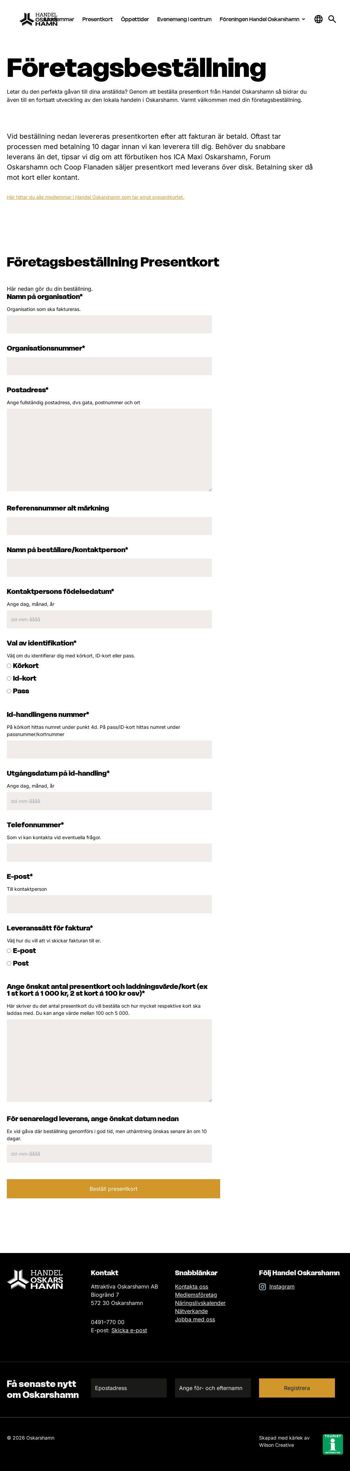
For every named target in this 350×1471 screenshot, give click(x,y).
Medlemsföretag (196, 1294)
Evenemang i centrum (184, 19)
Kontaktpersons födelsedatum (60, 591)
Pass (21, 690)
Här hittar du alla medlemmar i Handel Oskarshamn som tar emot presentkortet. (95, 197)
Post (21, 963)
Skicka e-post (129, 1330)
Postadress (28, 389)
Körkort (26, 665)
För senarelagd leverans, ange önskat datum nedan (93, 1118)
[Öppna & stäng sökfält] (318, 19)
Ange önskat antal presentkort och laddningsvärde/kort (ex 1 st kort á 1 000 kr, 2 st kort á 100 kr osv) (107, 990)
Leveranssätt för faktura (50, 928)
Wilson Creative (276, 1445)
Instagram (282, 1286)
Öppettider (135, 19)
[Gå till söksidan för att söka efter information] (332, 19)
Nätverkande (191, 1311)
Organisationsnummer (46, 348)
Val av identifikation (42, 643)
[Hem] (44, 19)
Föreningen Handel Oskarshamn (264, 19)
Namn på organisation (45, 296)
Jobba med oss (195, 1319)
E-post (20, 876)
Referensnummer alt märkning (58, 508)
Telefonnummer (35, 824)
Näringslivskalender (200, 1302)
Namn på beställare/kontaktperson (67, 549)
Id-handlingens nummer (48, 714)
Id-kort (24, 678)
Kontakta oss (191, 1286)
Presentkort (97, 19)
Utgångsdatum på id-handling (58, 773)
